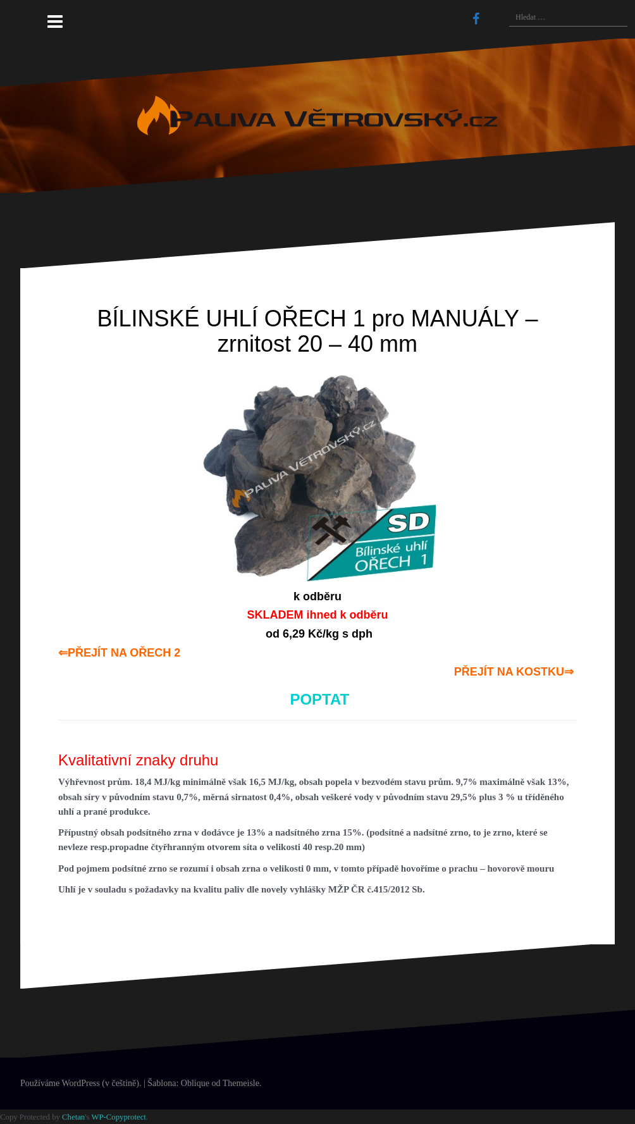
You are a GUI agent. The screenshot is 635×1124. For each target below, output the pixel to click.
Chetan (73, 1117)
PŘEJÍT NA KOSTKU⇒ (514, 671)
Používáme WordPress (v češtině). (80, 1083)
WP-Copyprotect (118, 1117)
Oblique (195, 1083)
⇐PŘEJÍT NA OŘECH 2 (119, 652)
